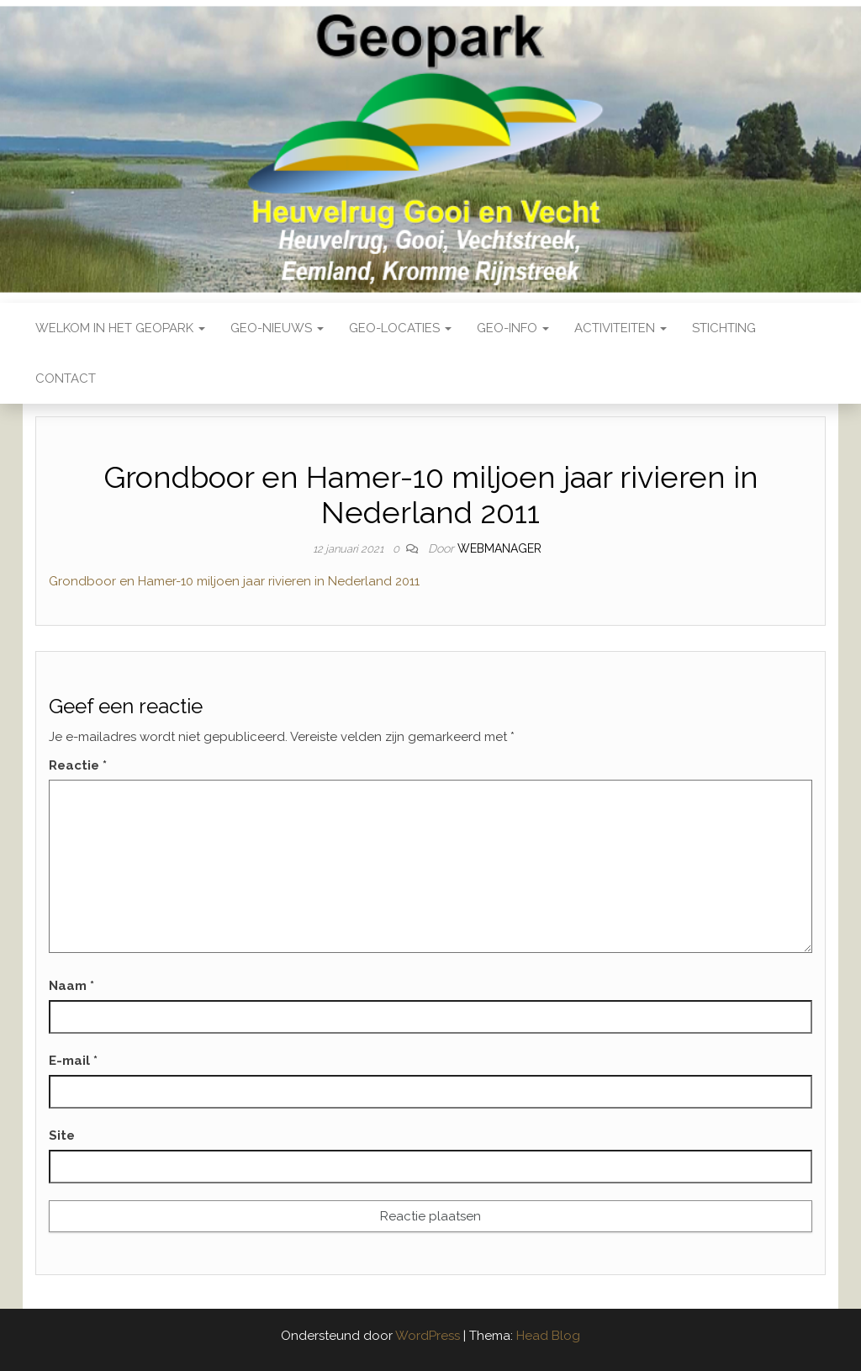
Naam (71, 985)
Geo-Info (513, 328)
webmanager (499, 548)
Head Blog (548, 1335)
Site (62, 1135)
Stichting (724, 328)
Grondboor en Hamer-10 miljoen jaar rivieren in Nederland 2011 (234, 581)
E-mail (73, 1060)
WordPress (427, 1335)
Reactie (78, 765)
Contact (65, 378)
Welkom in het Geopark (120, 328)
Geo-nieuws (277, 328)
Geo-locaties (400, 328)
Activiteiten (620, 328)
